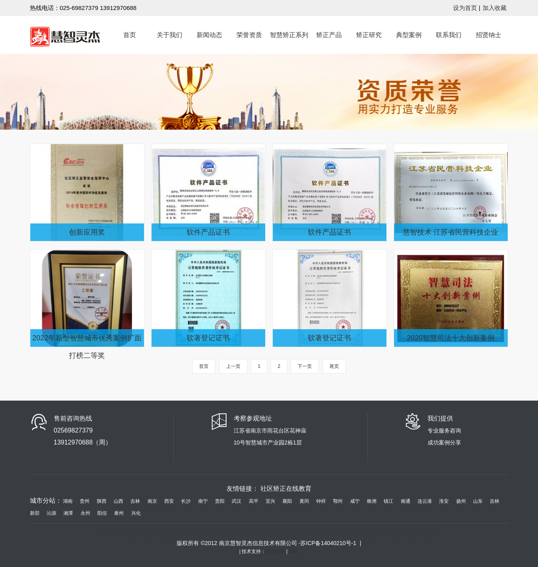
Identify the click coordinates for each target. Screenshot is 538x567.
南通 (405, 501)
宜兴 (270, 501)
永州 (85, 513)
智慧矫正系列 (289, 35)
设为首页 (465, 7)
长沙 (186, 501)
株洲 (371, 501)
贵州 (84, 501)
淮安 (444, 501)
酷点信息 (276, 551)
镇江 (388, 501)
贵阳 (220, 501)
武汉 (236, 501)
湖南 (68, 501)
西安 (169, 501)
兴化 (136, 513)
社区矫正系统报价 (349, 534)
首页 (129, 35)
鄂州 (338, 501)
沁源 (51, 513)
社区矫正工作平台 (256, 534)
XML (294, 551)
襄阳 (287, 501)
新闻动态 (209, 35)
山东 (478, 501)
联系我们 (448, 35)
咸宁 (355, 501)
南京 (152, 501)
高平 (253, 501)
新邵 (34, 513)
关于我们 (169, 35)
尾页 (334, 366)
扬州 (461, 501)
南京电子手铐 (295, 534)
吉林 (135, 501)
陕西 (101, 501)
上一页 (233, 366)
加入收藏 (494, 7)
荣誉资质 (249, 35)
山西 (118, 501)
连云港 (425, 501)
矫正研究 (369, 35)
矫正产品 (329, 35)
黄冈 (304, 501)
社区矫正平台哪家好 (118, 534)
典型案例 (409, 35)
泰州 (119, 513)
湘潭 (68, 513)
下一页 (305, 366)
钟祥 (321, 501)
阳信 (102, 513)
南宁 (203, 501)
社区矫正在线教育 (285, 488)
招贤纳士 (488, 35)
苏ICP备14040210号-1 (329, 543)
